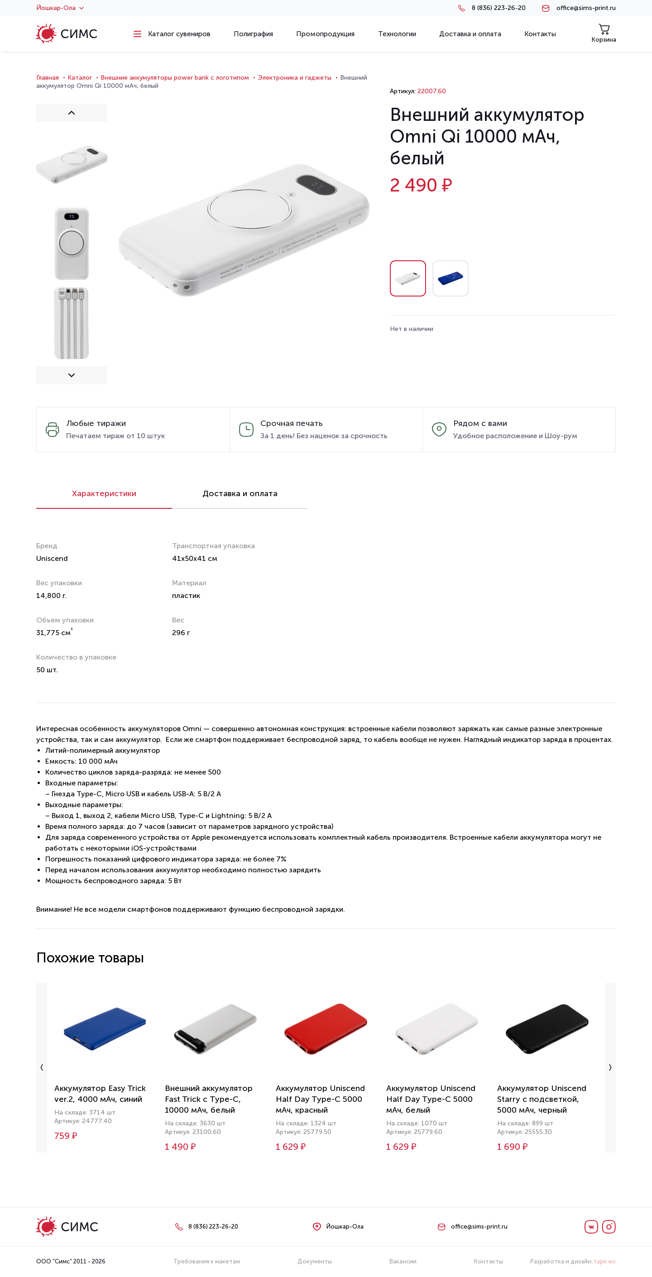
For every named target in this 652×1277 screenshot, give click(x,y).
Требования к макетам (206, 1261)
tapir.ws (605, 1261)
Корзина (604, 33)
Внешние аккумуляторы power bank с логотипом (175, 77)
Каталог (79, 77)
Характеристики (104, 493)
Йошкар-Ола (60, 8)
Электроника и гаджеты (294, 77)
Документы (314, 1261)
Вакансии (403, 1261)
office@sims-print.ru (586, 8)
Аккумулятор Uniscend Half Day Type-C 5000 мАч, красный (320, 1099)
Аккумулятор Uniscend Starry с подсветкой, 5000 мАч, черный (541, 1099)
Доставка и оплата (240, 493)
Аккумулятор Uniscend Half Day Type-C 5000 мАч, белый (430, 1099)
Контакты (488, 1261)
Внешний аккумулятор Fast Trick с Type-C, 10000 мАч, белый (209, 1099)
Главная (47, 77)
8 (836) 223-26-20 (499, 8)
